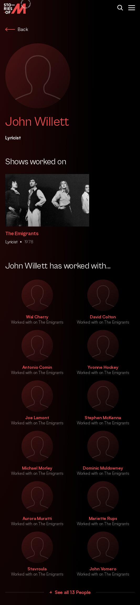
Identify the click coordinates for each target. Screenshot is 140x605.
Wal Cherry (37, 316)
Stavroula (37, 568)
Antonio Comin (37, 367)
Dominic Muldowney (103, 468)
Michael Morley (37, 468)
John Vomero (102, 568)
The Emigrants (21, 234)
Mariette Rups (103, 518)
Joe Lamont (37, 417)
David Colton (103, 316)
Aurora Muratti (37, 518)
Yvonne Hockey (103, 367)
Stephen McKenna (103, 417)
